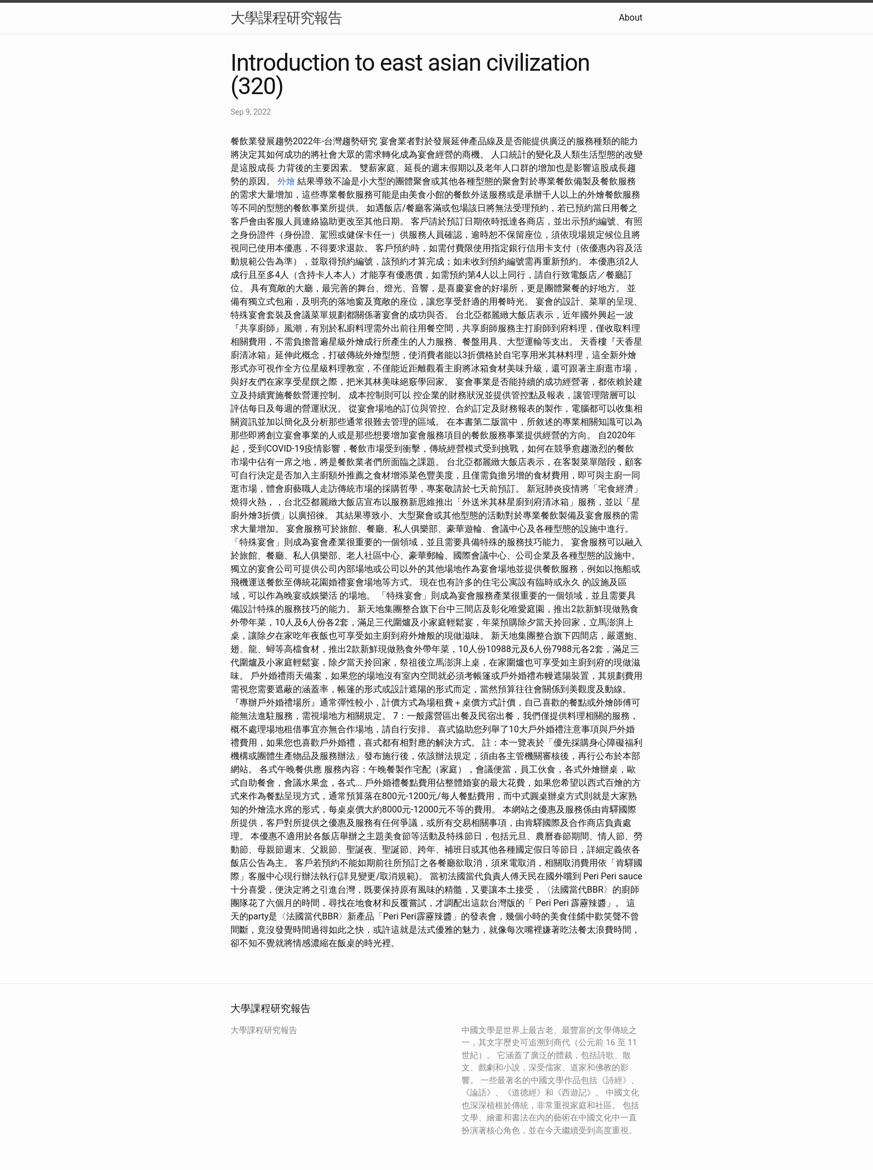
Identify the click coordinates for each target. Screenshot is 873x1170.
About (631, 17)
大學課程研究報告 (286, 17)
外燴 (286, 181)
